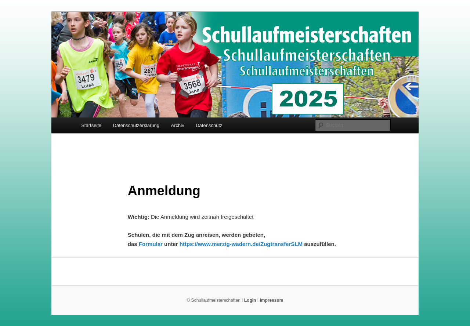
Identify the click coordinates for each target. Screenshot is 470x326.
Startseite (91, 125)
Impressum (271, 300)
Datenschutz (209, 125)
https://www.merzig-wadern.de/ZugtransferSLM (241, 244)
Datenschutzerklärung (136, 125)
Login (250, 300)
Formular (151, 244)
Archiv (177, 125)
